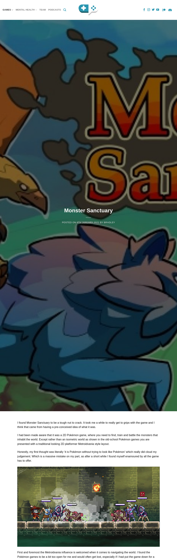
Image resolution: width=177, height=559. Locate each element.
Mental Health (26, 10)
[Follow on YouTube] (157, 9)
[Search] (64, 10)
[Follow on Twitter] (153, 9)
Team (42, 9)
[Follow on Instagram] (148, 9)
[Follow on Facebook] (144, 9)
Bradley (109, 222)
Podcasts (54, 9)
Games (8, 10)
